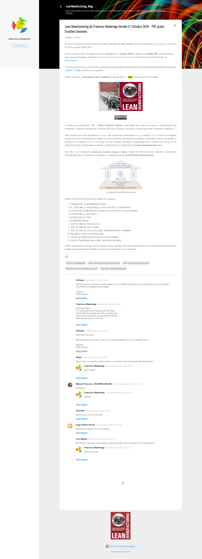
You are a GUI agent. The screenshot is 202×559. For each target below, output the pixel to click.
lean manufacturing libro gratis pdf (104, 263)
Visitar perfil (19, 46)
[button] (174, 26)
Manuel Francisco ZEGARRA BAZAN (94, 384)
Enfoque (80, 280)
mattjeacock (127, 552)
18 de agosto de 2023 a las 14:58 (108, 425)
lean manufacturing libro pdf (136, 263)
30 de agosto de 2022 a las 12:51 (95, 357)
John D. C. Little (72, 70)
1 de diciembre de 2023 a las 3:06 (118, 448)
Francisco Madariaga (75, 263)
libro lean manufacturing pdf (113, 268)
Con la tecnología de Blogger (120, 546)
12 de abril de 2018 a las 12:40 (96, 331)
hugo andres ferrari (85, 425)
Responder (81, 298)
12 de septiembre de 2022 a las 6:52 (119, 366)
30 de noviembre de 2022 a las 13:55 (127, 384)
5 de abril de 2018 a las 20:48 (96, 280)
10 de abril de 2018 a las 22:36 (109, 304)
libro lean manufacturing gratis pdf (81, 268)
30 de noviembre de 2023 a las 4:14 (101, 439)
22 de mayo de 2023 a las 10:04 (98, 411)
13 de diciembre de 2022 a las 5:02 (119, 393)
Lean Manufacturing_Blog (79, 6)
